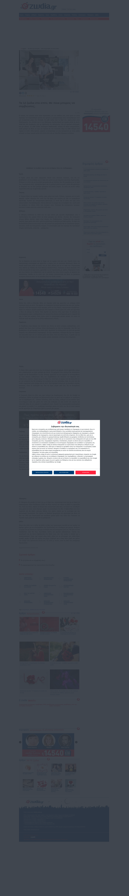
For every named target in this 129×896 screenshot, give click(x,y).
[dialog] (64, 448)
